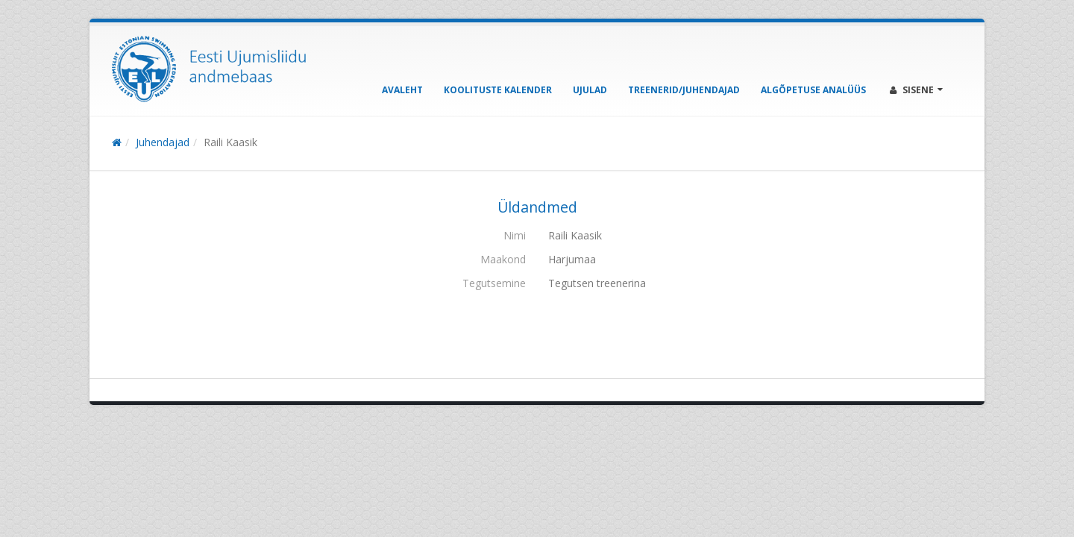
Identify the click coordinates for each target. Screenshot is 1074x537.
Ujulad (590, 90)
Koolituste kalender (498, 90)
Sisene (916, 90)
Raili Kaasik (230, 142)
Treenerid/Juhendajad (684, 90)
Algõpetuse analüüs (813, 90)
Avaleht (402, 90)
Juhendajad (162, 142)
